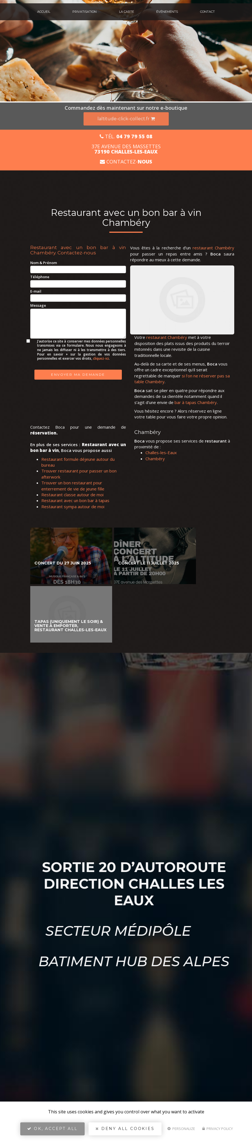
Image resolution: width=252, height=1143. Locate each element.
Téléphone (39, 276)
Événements (167, 12)
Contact (207, 12)
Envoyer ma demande (78, 374)
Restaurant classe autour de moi (72, 494)
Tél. (126, 136)
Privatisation (84, 12)
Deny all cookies (124, 1130)
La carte (126, 12)
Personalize (181, 1130)
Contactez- (126, 161)
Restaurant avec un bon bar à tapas (75, 500)
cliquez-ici (101, 358)
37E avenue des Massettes (126, 149)
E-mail (35, 291)
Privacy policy (217, 1130)
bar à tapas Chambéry (196, 402)
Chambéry (155, 458)
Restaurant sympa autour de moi (72, 506)
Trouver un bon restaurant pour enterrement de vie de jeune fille (72, 485)
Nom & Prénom (43, 262)
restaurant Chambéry (213, 247)
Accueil (43, 12)
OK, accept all (52, 1130)
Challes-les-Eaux (161, 452)
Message (38, 305)
